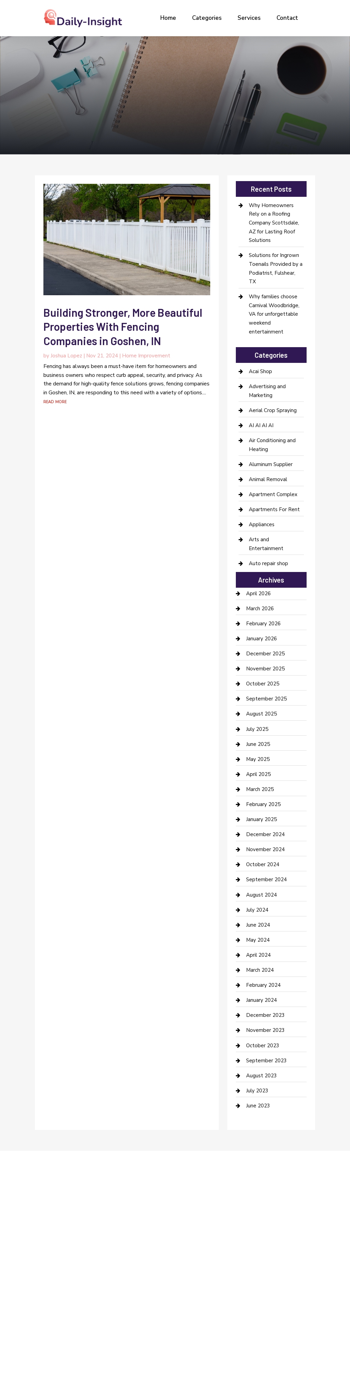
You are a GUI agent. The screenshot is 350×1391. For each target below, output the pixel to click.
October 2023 (262, 1045)
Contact (287, 18)
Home (168, 18)
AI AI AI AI (261, 425)
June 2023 (258, 1105)
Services (249, 18)
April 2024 (258, 955)
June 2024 (258, 925)
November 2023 (265, 1030)
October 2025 (262, 683)
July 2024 (257, 909)
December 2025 (265, 653)
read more (55, 401)
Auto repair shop (268, 563)
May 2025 (258, 759)
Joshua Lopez (66, 355)
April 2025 (258, 774)
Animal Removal (268, 479)
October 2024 (262, 864)
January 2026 (261, 638)
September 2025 (266, 698)
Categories (206, 18)
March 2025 (260, 789)
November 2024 (265, 849)
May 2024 (258, 940)
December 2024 (265, 834)
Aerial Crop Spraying (273, 410)
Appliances (261, 524)
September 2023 (266, 1060)
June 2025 (258, 744)
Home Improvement (146, 355)
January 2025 (261, 819)
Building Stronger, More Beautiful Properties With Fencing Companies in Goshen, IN (122, 326)
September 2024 (266, 879)
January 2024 (261, 1000)
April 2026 (258, 593)
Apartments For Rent (274, 509)
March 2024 (260, 970)
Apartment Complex (273, 494)
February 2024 (263, 985)
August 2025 (261, 713)
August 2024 (261, 894)
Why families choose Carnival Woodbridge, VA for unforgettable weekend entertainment (274, 314)
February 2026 (263, 623)
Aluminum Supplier (271, 464)
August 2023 (261, 1075)
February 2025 (263, 804)
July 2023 (257, 1090)
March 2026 (260, 608)
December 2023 (265, 1015)
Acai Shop (260, 371)
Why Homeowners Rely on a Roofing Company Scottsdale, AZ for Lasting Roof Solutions (274, 223)
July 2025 (257, 729)
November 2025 (265, 668)
